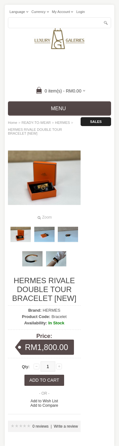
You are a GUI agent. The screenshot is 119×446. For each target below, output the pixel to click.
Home (12, 122)
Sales (96, 122)
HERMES (62, 122)
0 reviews (40, 426)
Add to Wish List (44, 401)
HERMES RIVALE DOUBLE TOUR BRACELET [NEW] (35, 131)
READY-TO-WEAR (36, 122)
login (80, 12)
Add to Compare (44, 405)
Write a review (66, 426)
